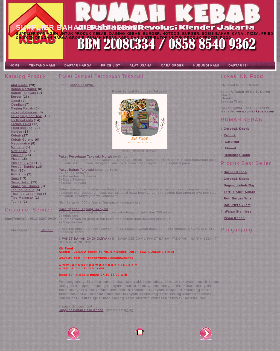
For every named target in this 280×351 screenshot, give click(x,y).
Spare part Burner (25, 186)
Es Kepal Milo (22, 120)
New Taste (19, 151)
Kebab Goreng (22, 139)
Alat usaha (19, 85)
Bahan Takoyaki (23, 92)
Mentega (18, 147)
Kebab (16, 135)
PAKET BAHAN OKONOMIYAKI (86, 238)
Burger (16, 96)
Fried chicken (21, 127)
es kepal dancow (24, 112)
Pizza (15, 158)
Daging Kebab (22, 108)
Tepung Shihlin (22, 190)
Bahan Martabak (24, 89)
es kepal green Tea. (26, 116)
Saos (15, 178)
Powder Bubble (23, 166)
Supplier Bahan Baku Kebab (77, 27)
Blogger (47, 230)
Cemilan (17, 104)
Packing (17, 154)
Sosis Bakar (20, 182)
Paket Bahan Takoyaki (76, 169)
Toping (16, 201)
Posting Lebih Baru (73, 333)
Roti (14, 170)
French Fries (21, 124)
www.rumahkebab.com (255, 111)
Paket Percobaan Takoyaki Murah (85, 156)
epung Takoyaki (95, 209)
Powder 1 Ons (22, 162)
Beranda (139, 331)
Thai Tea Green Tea (26, 193)
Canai (15, 100)
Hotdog (16, 131)
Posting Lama (205, 333)
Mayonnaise (20, 143)
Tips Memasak (22, 197)
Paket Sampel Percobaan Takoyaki (101, 76)
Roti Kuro (18, 174)
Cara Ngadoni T (71, 209)
